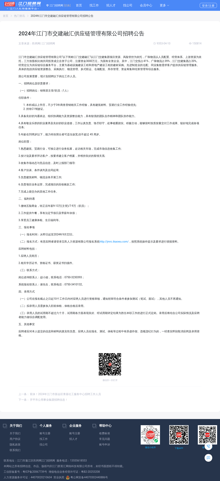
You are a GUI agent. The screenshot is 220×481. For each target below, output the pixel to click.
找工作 (94, 5)
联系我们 (15, 450)
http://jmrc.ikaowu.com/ (114, 241)
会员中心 (146, 5)
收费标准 (104, 433)
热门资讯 (19, 15)
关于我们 (15, 433)
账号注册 (45, 433)
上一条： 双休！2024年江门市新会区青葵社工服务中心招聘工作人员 (60, 394)
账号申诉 (104, 444)
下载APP (179, 448)
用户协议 (15, 438)
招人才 (111, 5)
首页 (79, 5)
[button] (164, 5)
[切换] (67, 5)
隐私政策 (15, 444)
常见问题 (104, 438)
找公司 (127, 5)
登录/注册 (208, 5)
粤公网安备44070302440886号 (87, 477)
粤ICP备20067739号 (35, 471)
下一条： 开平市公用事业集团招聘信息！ (43, 399)
